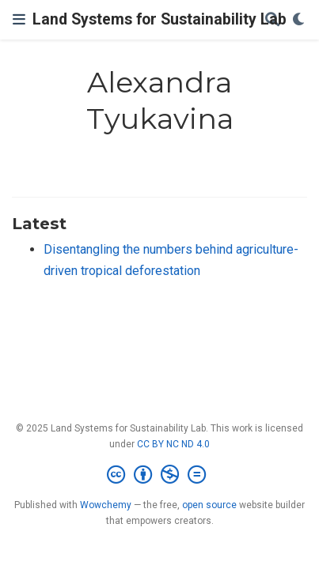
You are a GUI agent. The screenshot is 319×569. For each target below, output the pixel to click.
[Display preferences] (299, 20)
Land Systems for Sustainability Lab (159, 19)
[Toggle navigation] (19, 19)
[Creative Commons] (159, 475)
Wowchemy (105, 505)
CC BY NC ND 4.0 (173, 444)
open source (209, 505)
